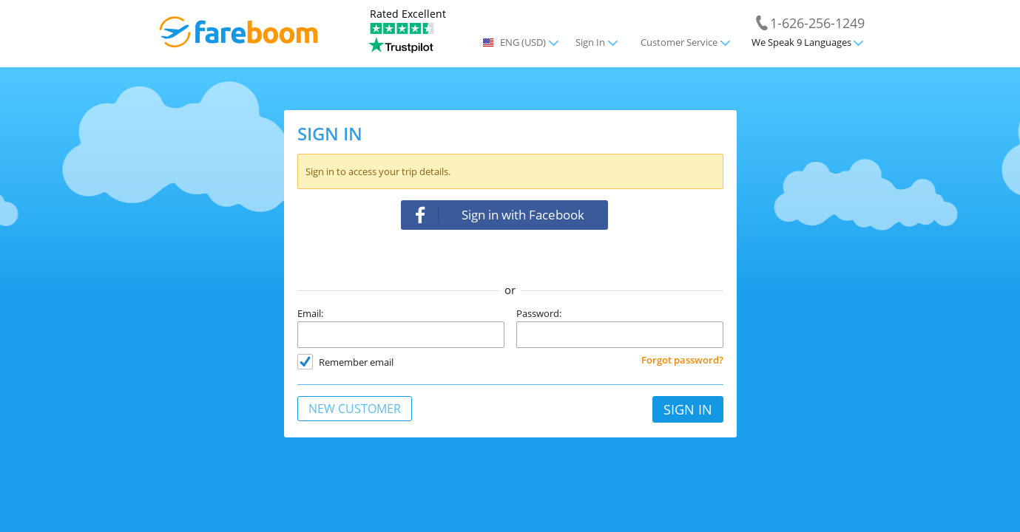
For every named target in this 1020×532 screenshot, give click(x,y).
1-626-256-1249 (817, 22)
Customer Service (679, 42)
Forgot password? (682, 359)
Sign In (590, 42)
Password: (538, 313)
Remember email (356, 362)
